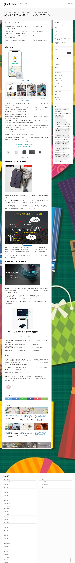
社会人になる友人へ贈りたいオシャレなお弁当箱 (41, 420)
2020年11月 (7, 547)
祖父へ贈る (17, 381)
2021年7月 (7, 528)
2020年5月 (7, 558)
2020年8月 (7, 553)
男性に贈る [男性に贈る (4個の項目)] (65, 156)
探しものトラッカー (32, 379)
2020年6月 (7, 556)
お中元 (36, 431)
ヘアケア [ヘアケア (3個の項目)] (57, 132)
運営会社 (41, 487)
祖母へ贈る (12, 381)
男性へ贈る (35, 12)
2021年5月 (7, 534)
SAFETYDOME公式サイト (28, 286)
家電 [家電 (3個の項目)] (64, 147)
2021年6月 (7, 531)
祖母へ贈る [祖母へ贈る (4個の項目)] (66, 158)
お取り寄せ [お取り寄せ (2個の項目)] (58, 113)
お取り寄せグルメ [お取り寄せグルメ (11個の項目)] (60, 115)
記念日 (40, 12)
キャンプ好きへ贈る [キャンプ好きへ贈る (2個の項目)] (60, 121)
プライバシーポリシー (44, 484)
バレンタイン (39, 433)
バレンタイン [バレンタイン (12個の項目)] (59, 128)
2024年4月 (7, 493)
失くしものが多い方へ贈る (13, 379)
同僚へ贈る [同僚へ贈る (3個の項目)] (58, 139)
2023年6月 (7, 514)
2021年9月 (7, 523)
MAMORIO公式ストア (27, 193)
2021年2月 (7, 539)
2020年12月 (7, 545)
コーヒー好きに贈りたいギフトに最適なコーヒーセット (62, 39)
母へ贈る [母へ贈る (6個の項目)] (57, 154)
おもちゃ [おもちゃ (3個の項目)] (65, 110)
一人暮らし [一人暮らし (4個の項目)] (58, 136)
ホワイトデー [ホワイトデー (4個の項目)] (65, 132)
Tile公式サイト (28, 80)
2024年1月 (7, 501)
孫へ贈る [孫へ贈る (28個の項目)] (58, 145)
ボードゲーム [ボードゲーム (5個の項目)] (58, 134)
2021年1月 (7, 542)
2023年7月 (7, 512)
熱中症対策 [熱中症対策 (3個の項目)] (58, 156)
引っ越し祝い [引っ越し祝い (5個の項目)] (65, 149)
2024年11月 (7, 479)
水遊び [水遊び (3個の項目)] (64, 154)
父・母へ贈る (29, 12)
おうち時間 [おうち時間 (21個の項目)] (58, 110)
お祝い (7, 416)
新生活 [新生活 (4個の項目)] (63, 152)
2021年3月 (7, 536)
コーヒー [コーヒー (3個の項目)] (57, 123)
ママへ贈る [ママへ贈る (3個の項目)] (66, 134)
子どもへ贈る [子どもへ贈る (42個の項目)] (65, 141)
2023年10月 (7, 509)
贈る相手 (48, 12)
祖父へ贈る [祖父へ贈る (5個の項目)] (58, 160)
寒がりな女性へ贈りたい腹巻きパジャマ (26, 420)
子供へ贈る (25, 379)
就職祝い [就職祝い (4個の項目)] (57, 149)
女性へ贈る (14, 12)
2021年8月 (7, 526)
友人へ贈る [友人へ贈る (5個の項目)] (65, 136)
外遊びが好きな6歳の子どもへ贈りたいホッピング (62, 31)
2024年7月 (7, 484)
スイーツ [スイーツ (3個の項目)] (64, 123)
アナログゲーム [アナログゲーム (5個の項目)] (59, 117)
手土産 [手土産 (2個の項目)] (57, 152)
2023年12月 (7, 504)
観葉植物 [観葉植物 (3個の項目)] (65, 160)
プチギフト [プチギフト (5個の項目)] (58, 130)
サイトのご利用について (45, 482)
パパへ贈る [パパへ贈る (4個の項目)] (67, 128)
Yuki (20, 22)
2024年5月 (7, 490)
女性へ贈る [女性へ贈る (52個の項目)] (65, 139)
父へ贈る (42, 379)
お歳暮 (39, 431)
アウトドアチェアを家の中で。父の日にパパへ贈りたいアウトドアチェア (12, 436)
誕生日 (44, 12)
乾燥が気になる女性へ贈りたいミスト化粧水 (26, 435)
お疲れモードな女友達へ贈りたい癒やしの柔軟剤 (12, 418)
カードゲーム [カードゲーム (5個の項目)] (58, 119)
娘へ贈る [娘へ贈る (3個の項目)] (57, 141)
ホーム (5, 12)
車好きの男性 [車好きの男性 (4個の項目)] (58, 162)
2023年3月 (7, 520)
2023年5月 (7, 517)
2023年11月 (7, 506)
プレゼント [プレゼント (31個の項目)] (65, 130)
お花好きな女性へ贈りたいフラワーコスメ (62, 26)
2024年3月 (7, 495)
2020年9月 (7, 550)
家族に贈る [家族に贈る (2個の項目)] (65, 145)
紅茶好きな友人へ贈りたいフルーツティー (41, 437)
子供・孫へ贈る (21, 12)
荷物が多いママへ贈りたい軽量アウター (62, 35)
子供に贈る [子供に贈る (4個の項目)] (58, 143)
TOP (69, 3)
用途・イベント (59, 90)
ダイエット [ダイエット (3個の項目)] (58, 126)
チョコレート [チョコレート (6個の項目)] (66, 126)
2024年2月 (7, 498)
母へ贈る (38, 379)
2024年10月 (7, 482)
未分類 (57, 84)
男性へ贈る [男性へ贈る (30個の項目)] (58, 158)
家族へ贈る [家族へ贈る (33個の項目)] (58, 147)
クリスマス (26, 416)
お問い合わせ (42, 479)
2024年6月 (7, 487)
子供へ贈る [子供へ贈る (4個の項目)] (65, 143)
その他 (9, 12)
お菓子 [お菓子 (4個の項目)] (68, 115)
